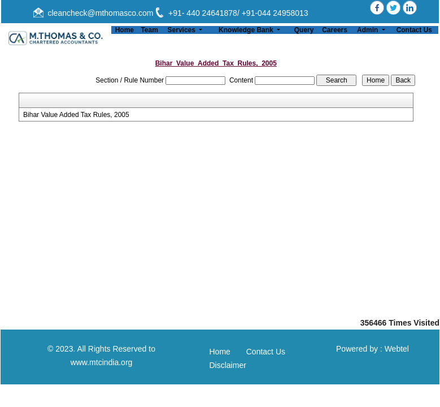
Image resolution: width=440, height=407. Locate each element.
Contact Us (414, 30)
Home (124, 30)
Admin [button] (368, 30)
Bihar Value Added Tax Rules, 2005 (76, 115)
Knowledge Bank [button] (247, 30)
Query (304, 30)
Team (149, 30)
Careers (334, 30)
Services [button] (183, 30)
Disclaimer (228, 365)
